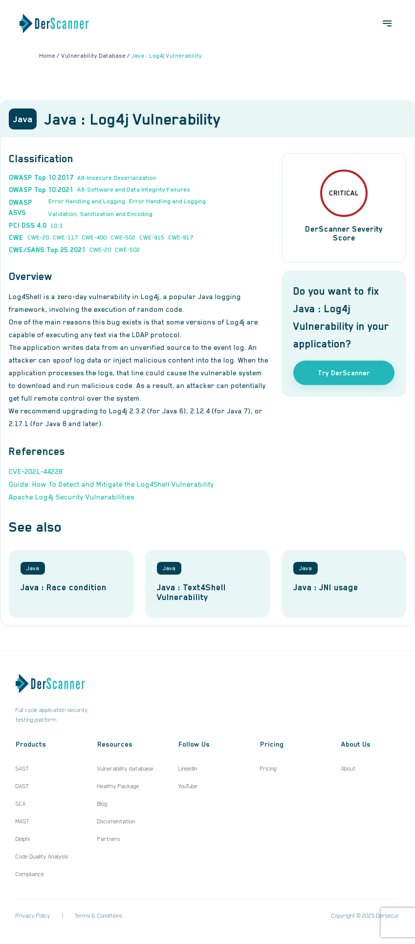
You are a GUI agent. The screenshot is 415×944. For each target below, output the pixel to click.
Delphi (23, 839)
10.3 (56, 225)
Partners (108, 839)
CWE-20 (38, 237)
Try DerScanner (344, 373)
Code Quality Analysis (42, 856)
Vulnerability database (125, 768)
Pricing (268, 768)
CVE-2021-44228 (36, 471)
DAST (22, 786)
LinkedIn (187, 768)
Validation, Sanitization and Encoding (100, 214)
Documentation (116, 821)
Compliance (30, 874)
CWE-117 (65, 237)
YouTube (187, 786)
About (348, 768)
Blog (102, 803)
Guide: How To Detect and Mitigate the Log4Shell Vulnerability (111, 484)
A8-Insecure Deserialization (116, 177)
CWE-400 (94, 237)
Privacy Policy (33, 915)
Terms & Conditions (99, 915)
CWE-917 (180, 237)
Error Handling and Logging (86, 201)
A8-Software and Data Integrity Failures (133, 189)
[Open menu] (387, 23)
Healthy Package (118, 786)
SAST (22, 768)
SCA (21, 803)
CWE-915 (151, 237)
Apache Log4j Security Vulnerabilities (71, 497)
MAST (22, 821)
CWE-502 (122, 237)
